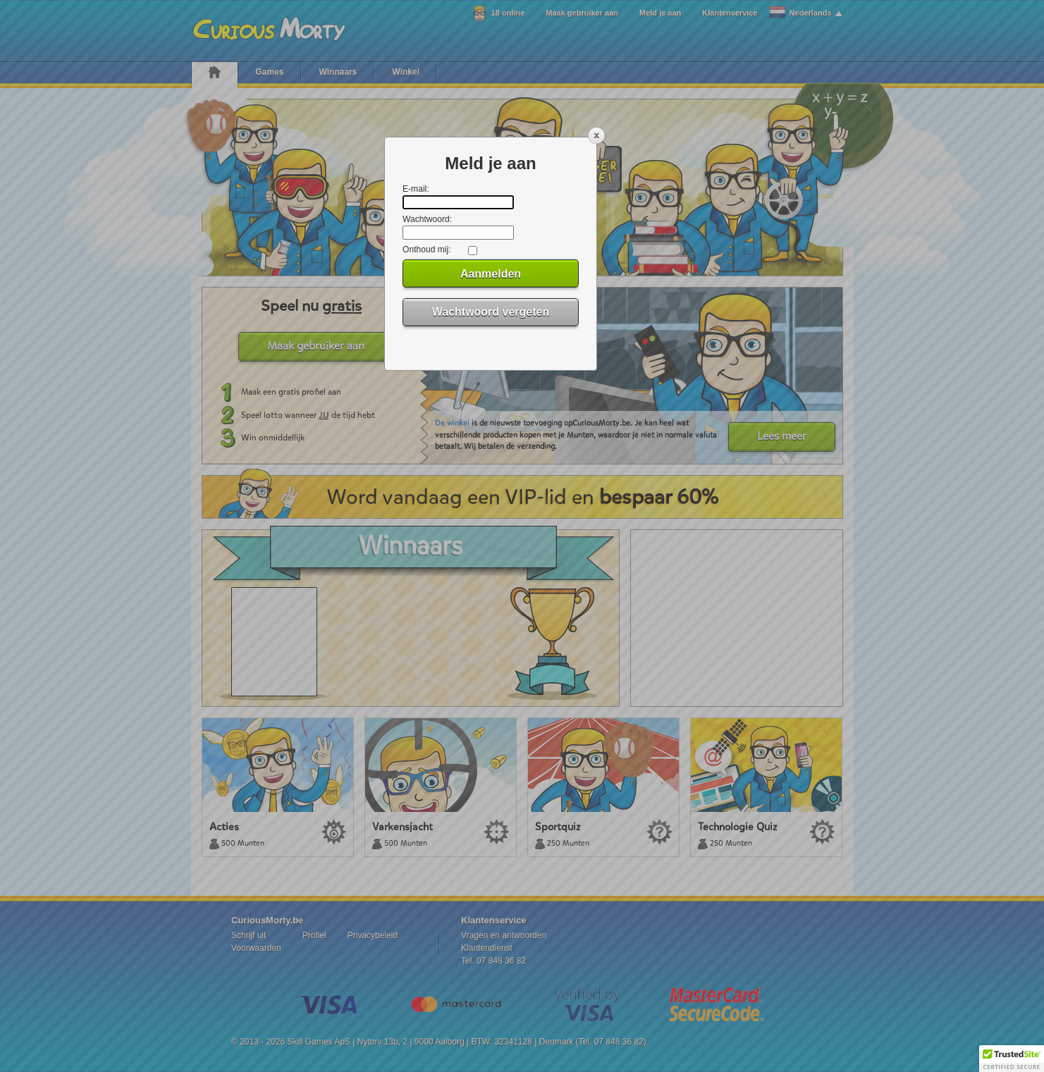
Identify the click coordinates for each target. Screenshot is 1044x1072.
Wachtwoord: (427, 219)
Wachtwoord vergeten (491, 312)
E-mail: (416, 189)
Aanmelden (490, 274)
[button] (1011, 1058)
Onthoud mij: (427, 249)
